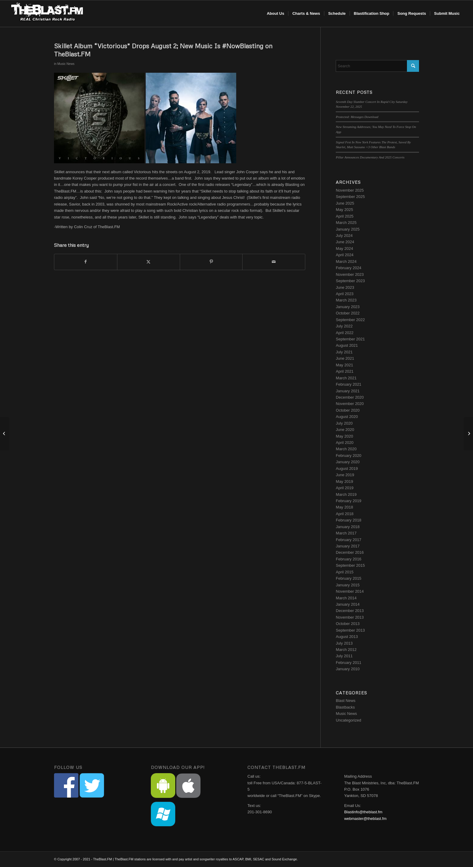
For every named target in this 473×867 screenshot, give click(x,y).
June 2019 (345, 475)
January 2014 (348, 604)
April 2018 (345, 514)
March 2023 (346, 300)
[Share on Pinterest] (211, 261)
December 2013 (350, 610)
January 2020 (348, 462)
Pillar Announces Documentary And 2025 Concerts (370, 157)
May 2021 (344, 365)
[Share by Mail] (274, 261)
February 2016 (348, 559)
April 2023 (345, 294)
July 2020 (344, 423)
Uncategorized (348, 720)
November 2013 (350, 617)
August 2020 (347, 416)
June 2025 (345, 203)
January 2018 (348, 526)
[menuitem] (275, 13)
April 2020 (345, 442)
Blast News (345, 700)
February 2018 (348, 520)
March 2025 (346, 222)
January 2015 (348, 585)
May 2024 (344, 248)
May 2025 (344, 209)
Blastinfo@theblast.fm (363, 812)
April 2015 (345, 572)
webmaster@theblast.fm (365, 818)
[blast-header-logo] (46, 13)
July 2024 (344, 235)
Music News (66, 63)
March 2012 (346, 649)
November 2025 (350, 190)
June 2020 (345, 429)
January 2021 (348, 391)
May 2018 (344, 507)
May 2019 (344, 481)
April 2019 (345, 488)
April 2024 (345, 255)
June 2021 (345, 358)
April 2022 (345, 332)
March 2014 (346, 598)
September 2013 (350, 630)
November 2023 (350, 274)
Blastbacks (345, 707)
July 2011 (344, 656)
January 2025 (348, 229)
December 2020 (350, 397)
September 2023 (350, 281)
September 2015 (350, 565)
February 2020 (348, 455)
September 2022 (350, 319)
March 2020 (346, 449)
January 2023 (348, 306)
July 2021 (344, 352)
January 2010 (348, 669)
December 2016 (350, 552)
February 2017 (348, 539)
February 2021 (348, 384)
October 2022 (348, 313)
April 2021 (345, 371)
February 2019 (348, 501)
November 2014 (350, 591)
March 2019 (346, 494)
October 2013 (348, 623)
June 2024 (345, 242)
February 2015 (348, 578)
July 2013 (344, 643)
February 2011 (348, 662)
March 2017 (346, 533)
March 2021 (346, 378)
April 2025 (345, 216)
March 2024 (346, 261)
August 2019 (347, 468)
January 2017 (348, 546)
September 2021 (350, 339)
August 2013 (347, 636)
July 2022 (344, 326)
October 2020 (348, 410)
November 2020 (350, 403)
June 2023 (345, 287)
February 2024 (348, 268)
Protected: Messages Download (357, 117)
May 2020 (344, 436)
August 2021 (347, 345)
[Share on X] (148, 261)
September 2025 (350, 196)
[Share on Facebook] (85, 261)
